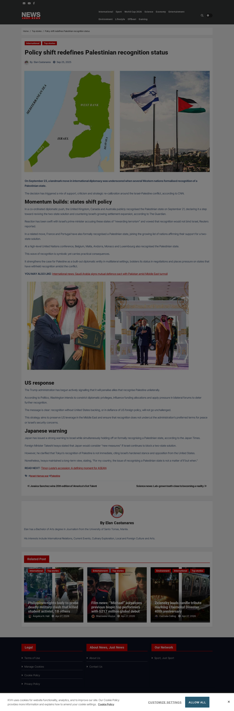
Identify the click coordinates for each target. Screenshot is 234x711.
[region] (117, 702)
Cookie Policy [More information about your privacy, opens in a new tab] (106, 704)
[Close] (228, 701)
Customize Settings (165, 702)
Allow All (197, 702)
